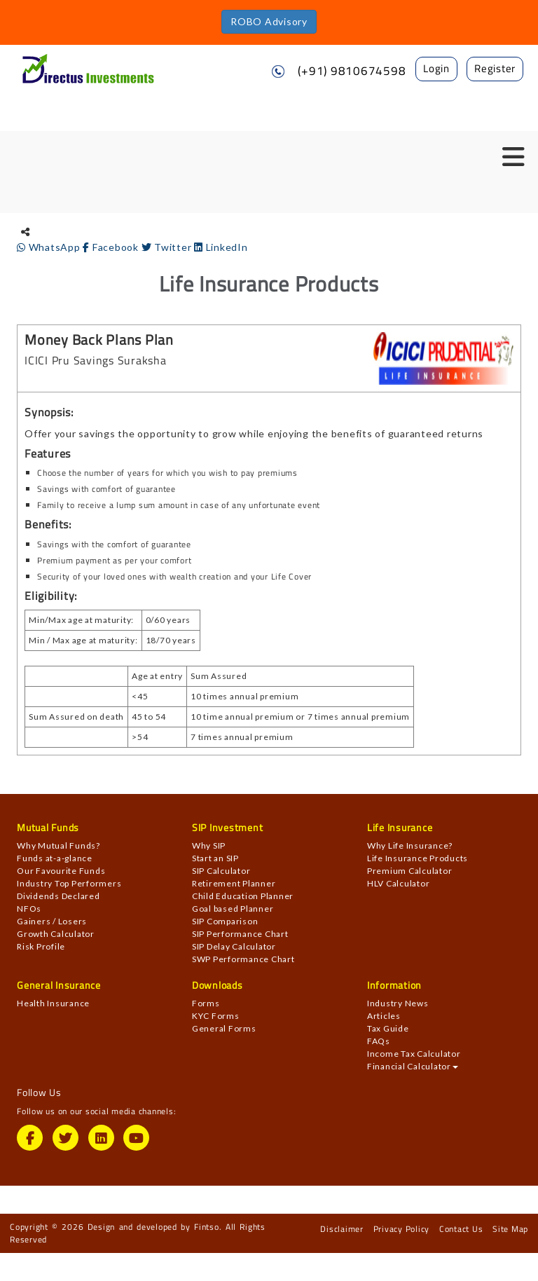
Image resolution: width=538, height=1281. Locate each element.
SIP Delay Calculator (234, 946)
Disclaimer (342, 1228)
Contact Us (461, 1228)
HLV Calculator (398, 883)
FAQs (378, 1041)
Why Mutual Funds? (58, 845)
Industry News (398, 1003)
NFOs (29, 908)
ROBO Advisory (269, 21)
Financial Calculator (412, 1066)
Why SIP (209, 845)
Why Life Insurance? (410, 845)
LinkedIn (221, 247)
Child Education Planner (243, 896)
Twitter (168, 247)
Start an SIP (215, 858)
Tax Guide (388, 1028)
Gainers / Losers (52, 921)
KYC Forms (216, 1016)
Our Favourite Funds (61, 870)
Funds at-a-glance (54, 858)
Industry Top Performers (69, 883)
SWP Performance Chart (243, 959)
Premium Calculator (410, 870)
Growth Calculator (56, 934)
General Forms (224, 1028)
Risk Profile (41, 946)
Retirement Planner (234, 883)
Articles (384, 1016)
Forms (206, 1003)
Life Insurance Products (417, 858)
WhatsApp (50, 247)
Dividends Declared (58, 896)
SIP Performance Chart (240, 934)
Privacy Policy (401, 1228)
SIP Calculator (221, 870)
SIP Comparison (225, 921)
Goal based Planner (233, 908)
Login (436, 68)
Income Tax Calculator (414, 1053)
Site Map (510, 1228)
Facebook (112, 247)
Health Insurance (53, 1003)
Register (495, 68)
